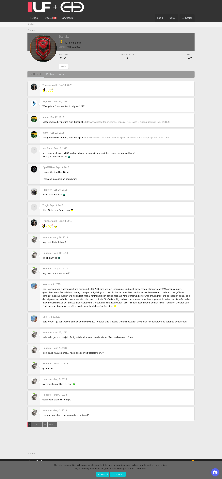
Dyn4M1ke (48, 167)
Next (51, 424)
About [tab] (62, 74)
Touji (45, 205)
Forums (34, 18)
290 (190, 57)
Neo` (45, 284)
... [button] (40, 424)
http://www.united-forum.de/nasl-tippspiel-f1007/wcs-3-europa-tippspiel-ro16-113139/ (127, 122)
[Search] (187, 18)
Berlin (78, 43)
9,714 (63, 57)
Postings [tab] (50, 74)
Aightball (47, 101)
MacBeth (47, 148)
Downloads (67, 18)
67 (45, 424)
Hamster (47, 190)
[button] (40, 18)
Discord (50, 18)
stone (45, 117)
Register (31, 24)
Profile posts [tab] (36, 74)
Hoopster (47, 237)
